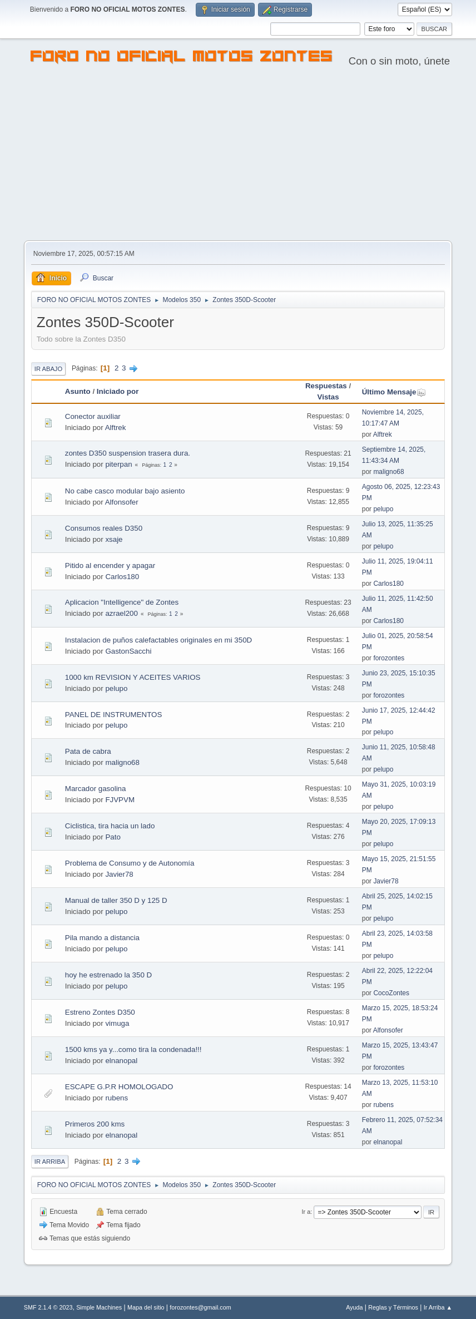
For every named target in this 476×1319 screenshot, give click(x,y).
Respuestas (326, 386)
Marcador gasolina (95, 788)
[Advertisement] (238, 157)
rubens (116, 1098)
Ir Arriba (49, 1161)
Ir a (306, 1211)
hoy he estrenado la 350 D (108, 975)
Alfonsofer (121, 502)
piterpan (118, 464)
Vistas (328, 397)
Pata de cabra (88, 751)
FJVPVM (120, 800)
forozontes (388, 658)
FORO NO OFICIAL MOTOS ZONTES (182, 58)
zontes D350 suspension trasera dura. (127, 453)
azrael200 (121, 613)
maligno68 (388, 472)
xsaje (113, 539)
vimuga (117, 1023)
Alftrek (115, 427)
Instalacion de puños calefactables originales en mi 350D (158, 640)
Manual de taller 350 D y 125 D (116, 900)
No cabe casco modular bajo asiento (125, 491)
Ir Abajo (48, 368)
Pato (112, 837)
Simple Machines (99, 1307)
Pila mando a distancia (102, 937)
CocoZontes (391, 993)
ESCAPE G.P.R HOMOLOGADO (119, 1087)
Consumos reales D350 (103, 528)
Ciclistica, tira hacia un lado (110, 826)
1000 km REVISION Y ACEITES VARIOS (133, 677)
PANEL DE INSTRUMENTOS (113, 714)
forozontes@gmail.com (200, 1307)
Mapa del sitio (146, 1307)
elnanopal (121, 1060)
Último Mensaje (394, 392)
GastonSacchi (128, 651)
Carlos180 (122, 576)
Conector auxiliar (93, 416)
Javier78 (119, 874)
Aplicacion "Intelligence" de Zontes (121, 602)
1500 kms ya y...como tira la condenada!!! (133, 1049)
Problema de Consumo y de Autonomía (130, 863)
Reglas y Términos (393, 1307)
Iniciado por (118, 391)
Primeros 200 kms (95, 1124)
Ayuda (354, 1307)
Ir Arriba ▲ (438, 1307)
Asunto (78, 391)
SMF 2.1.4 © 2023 (48, 1307)
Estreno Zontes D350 (100, 1012)
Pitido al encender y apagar (110, 565)
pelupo (383, 509)
